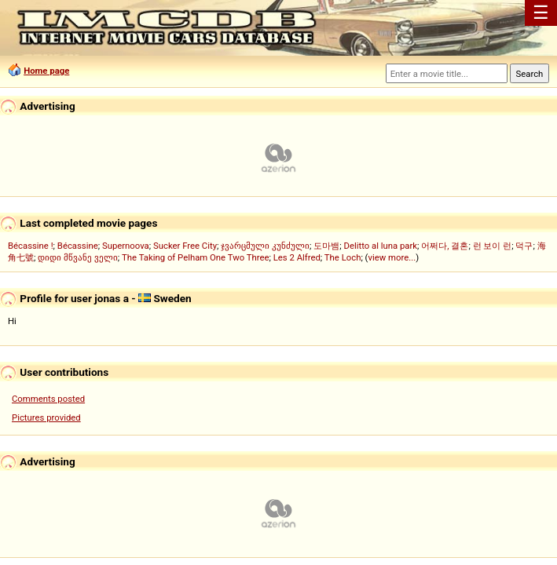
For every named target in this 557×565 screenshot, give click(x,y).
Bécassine (77, 245)
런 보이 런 (492, 245)
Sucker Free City (185, 245)
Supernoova (125, 245)
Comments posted (48, 398)
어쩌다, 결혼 (444, 245)
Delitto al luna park (381, 245)
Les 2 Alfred (297, 257)
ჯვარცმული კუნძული (265, 245)
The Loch (342, 257)
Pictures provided (46, 417)
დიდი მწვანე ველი (78, 257)
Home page (46, 70)
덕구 (524, 245)
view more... (392, 257)
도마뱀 (326, 245)
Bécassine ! (30, 245)
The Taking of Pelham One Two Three (195, 257)
